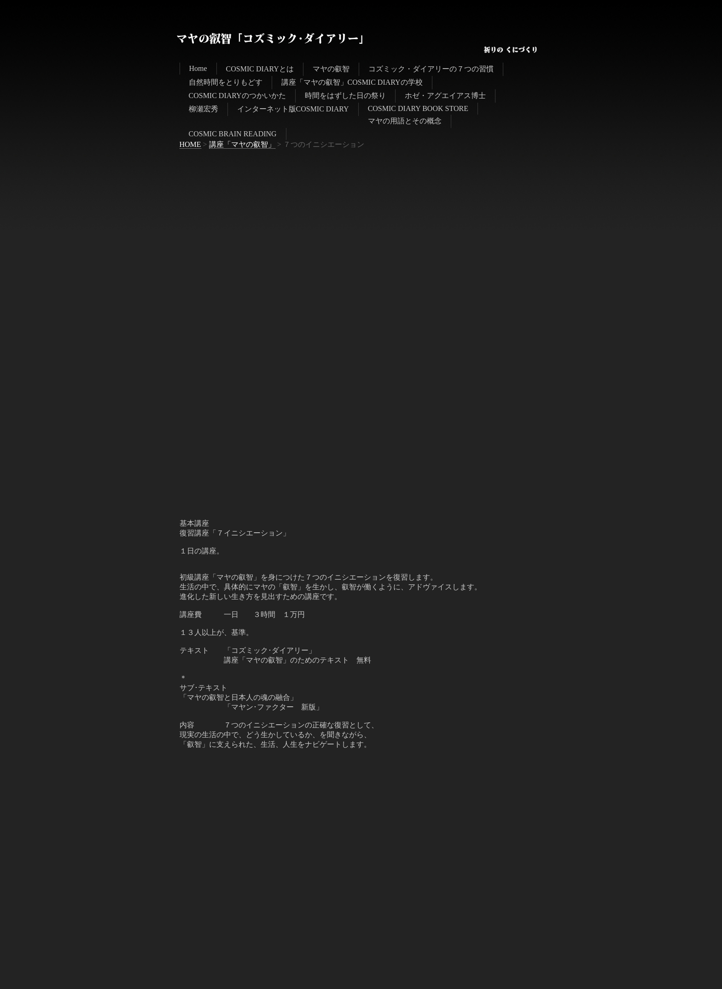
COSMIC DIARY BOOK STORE (418, 108)
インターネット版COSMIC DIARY (293, 109)
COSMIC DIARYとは (260, 69)
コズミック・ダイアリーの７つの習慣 (431, 69)
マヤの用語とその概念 (405, 121)
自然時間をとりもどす (225, 82)
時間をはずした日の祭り (345, 95)
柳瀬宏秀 (203, 109)
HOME (190, 144)
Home (198, 68)
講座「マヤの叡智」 (242, 144)
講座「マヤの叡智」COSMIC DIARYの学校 (352, 82)
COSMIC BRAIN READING (233, 134)
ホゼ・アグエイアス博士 (445, 95)
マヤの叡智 (331, 69)
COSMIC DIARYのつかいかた (237, 95)
